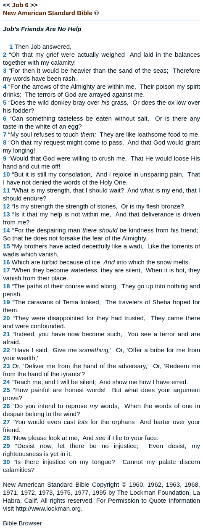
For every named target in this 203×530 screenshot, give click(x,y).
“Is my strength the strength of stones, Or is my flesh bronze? (98, 206)
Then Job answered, (42, 46)
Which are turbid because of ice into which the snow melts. (101, 262)
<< (7, 4)
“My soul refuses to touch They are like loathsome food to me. (104, 134)
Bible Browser (22, 523)
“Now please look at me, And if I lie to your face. (85, 437)
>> (34, 4)
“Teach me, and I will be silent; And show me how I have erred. (100, 381)
